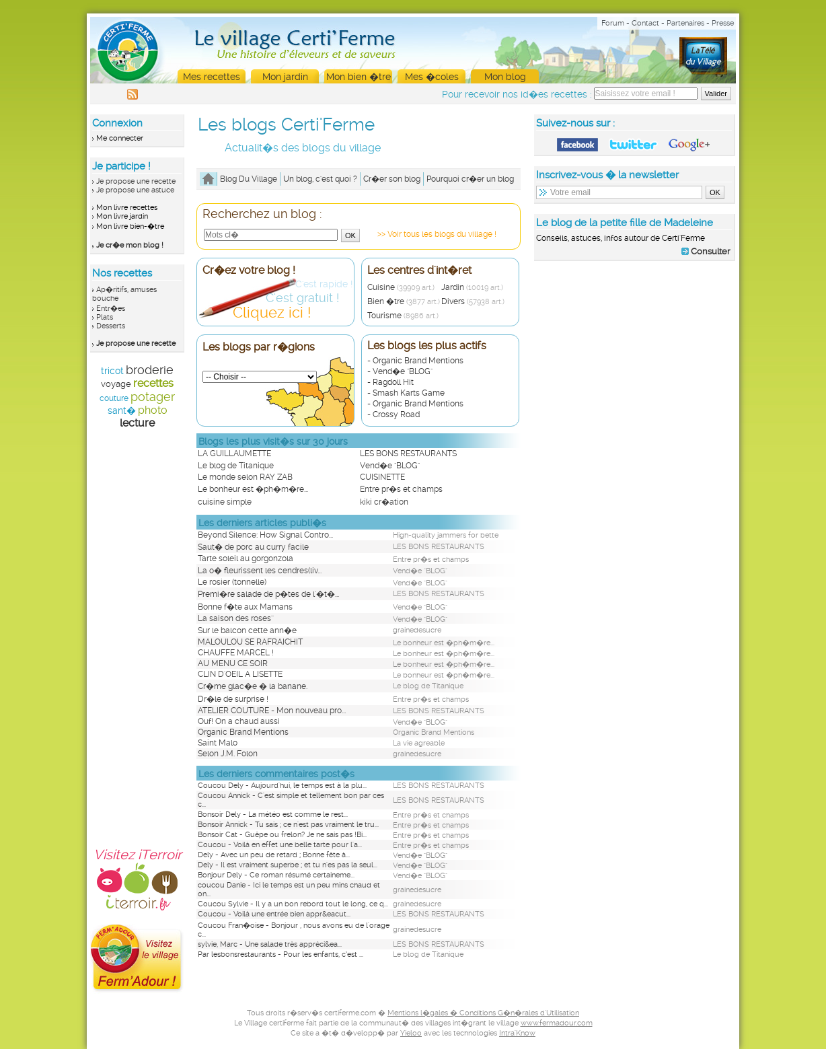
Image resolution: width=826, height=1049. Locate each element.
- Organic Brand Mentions (415, 360)
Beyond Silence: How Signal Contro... (265, 535)
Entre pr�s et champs (401, 489)
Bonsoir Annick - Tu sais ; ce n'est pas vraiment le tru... (288, 824)
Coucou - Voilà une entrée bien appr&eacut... (274, 914)
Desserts (110, 326)
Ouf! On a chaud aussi (239, 721)
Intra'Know (517, 1033)
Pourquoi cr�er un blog (470, 179)
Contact (645, 23)
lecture (137, 423)
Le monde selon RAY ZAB (245, 477)
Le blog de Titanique (236, 465)
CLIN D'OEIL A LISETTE (240, 674)
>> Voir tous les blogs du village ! (436, 234)
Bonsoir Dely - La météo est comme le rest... (273, 814)
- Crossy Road (393, 414)
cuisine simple (225, 502)
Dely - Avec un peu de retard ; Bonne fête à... (274, 855)
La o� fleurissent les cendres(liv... (260, 570)
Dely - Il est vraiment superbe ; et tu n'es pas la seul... (287, 865)
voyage (116, 384)
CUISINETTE (382, 477)
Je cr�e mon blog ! (129, 245)
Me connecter (119, 138)
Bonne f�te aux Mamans (245, 607)
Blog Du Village (248, 179)
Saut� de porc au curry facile (253, 547)
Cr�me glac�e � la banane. (252, 686)
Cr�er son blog (391, 179)
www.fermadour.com (557, 1023)
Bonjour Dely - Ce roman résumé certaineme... (276, 875)
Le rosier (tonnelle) (232, 582)
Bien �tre (403, 301)
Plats (104, 317)
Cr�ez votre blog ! (248, 270)
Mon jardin (285, 76)
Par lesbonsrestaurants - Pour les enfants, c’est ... (280, 954)
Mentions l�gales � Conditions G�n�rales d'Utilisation (483, 1013)
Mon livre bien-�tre (130, 226)
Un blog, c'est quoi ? (320, 179)
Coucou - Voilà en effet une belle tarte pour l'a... (280, 844)
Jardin (472, 287)
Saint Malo (217, 743)
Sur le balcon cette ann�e (247, 630)
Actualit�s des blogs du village (303, 147)
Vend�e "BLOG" (390, 465)
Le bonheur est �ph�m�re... (253, 489)
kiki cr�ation (384, 502)
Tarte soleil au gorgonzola (245, 558)
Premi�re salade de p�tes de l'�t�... (268, 594)
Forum (612, 23)
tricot (112, 370)
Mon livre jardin (122, 216)
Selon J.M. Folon (228, 753)
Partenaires (685, 23)
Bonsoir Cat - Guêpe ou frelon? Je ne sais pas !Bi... (282, 834)
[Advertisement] (137, 631)
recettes (153, 383)
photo (152, 410)
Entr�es (110, 308)
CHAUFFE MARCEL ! (236, 652)
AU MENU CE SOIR (233, 663)
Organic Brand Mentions (243, 732)
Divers (472, 301)
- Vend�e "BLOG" (400, 371)
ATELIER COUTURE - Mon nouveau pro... (272, 710)
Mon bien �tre (358, 76)
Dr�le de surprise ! (233, 699)
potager (152, 397)
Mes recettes (211, 76)
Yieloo (411, 1033)
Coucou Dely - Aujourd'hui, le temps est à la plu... (282, 785)
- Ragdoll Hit (390, 382)
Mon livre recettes (126, 207)
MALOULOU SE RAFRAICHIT (250, 642)
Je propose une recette (136, 181)
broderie (150, 370)
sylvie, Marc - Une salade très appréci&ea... (270, 944)
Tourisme (403, 315)
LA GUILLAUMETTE (234, 453)
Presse (723, 23)
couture (114, 398)
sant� (122, 410)
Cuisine (401, 287)
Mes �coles (432, 76)
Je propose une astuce (135, 190)
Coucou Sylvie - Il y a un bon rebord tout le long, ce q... (293, 904)
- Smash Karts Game (406, 393)
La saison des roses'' (236, 618)
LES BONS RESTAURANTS (408, 453)
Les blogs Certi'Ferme (286, 124)
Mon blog (505, 76)
